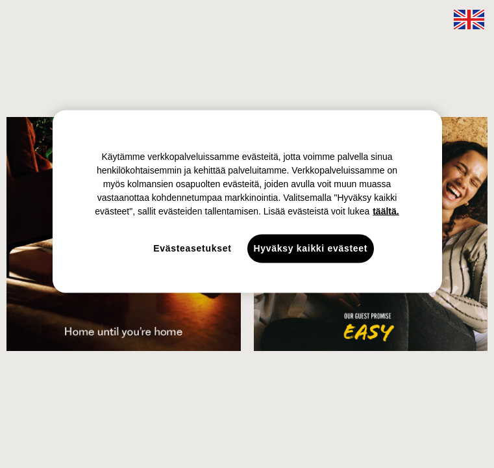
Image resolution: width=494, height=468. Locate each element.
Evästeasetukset (192, 248)
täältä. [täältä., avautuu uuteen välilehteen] (386, 211)
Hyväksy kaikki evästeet (311, 248)
